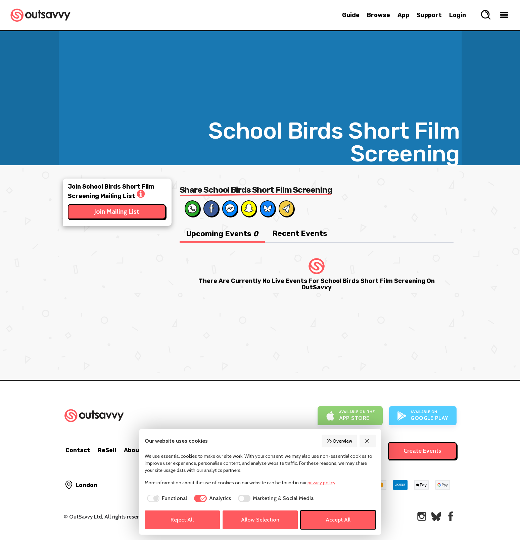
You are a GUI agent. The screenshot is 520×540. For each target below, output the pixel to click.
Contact (77, 450)
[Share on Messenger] (230, 208)
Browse (378, 15)
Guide (351, 15)
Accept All (338, 520)
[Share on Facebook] (211, 208)
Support (429, 15)
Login (457, 15)
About (133, 450)
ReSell (107, 450)
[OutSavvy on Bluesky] (436, 516)
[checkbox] (166, 498)
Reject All (182, 520)
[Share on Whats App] (192, 208)
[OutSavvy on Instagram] (422, 516)
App (403, 15)
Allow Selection (260, 520)
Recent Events (299, 233)
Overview (339, 441)
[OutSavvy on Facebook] (451, 516)
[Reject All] (368, 441)
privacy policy (321, 483)
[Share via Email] (286, 208)
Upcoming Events (222, 233)
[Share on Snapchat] (248, 208)
